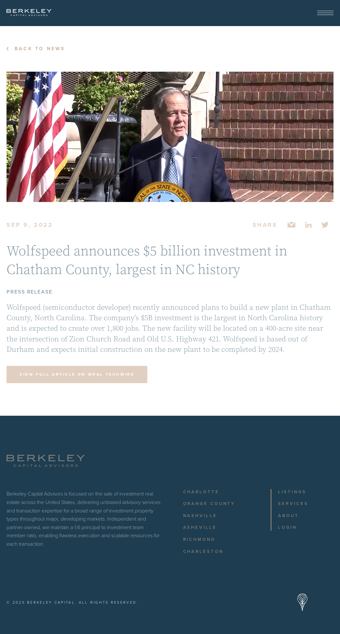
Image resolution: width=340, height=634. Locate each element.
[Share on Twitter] (325, 225)
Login (287, 527)
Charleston (203, 552)
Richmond (199, 539)
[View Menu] (325, 13)
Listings (292, 492)
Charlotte (201, 492)
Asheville (200, 527)
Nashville (200, 516)
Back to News (40, 49)
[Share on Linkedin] (308, 225)
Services (293, 504)
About (288, 516)
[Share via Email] (291, 225)
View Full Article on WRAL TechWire (77, 374)
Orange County (209, 504)
